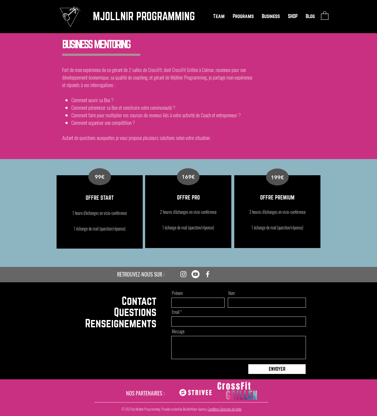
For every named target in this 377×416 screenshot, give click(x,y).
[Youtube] (195, 274)
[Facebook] (208, 274)
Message (178, 331)
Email (175, 312)
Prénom (177, 293)
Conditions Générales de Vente (225, 409)
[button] (219, 16)
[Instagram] (183, 274)
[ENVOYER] (277, 369)
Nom (231, 293)
